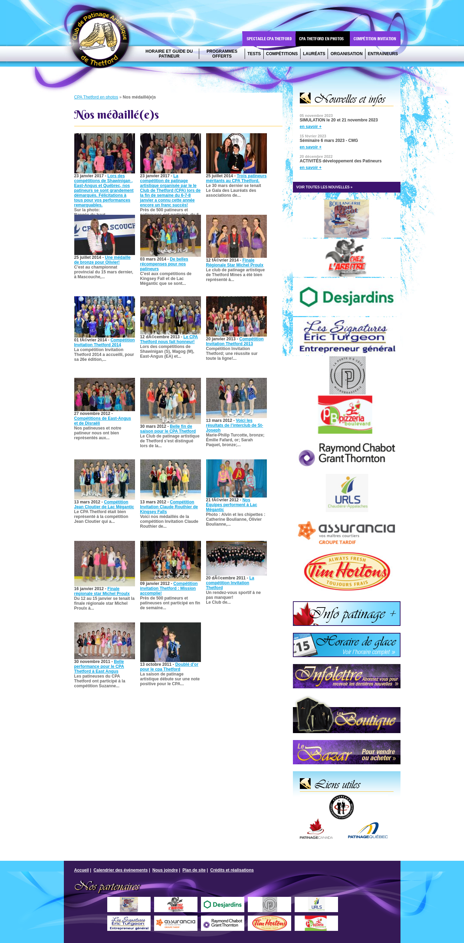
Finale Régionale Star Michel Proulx (234, 262)
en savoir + (311, 126)
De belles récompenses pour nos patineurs (164, 264)
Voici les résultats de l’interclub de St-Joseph (234, 425)
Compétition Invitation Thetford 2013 (235, 341)
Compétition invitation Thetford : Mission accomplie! (169, 588)
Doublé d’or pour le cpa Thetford (169, 667)
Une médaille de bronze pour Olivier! (102, 260)
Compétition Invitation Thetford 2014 (104, 342)
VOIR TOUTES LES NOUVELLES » (324, 187)
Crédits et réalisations (232, 870)
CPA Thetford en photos (96, 97)
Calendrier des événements (121, 870)
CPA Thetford (102, 41)
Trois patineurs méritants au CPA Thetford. (236, 178)
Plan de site (194, 870)
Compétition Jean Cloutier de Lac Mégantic (104, 504)
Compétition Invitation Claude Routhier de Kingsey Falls (169, 507)
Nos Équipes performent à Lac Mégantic (231, 505)
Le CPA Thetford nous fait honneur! (169, 339)
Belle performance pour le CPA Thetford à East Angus (99, 666)
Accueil (81, 870)
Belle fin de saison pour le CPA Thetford (168, 429)
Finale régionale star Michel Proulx (102, 591)
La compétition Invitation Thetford (230, 583)
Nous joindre (165, 870)
